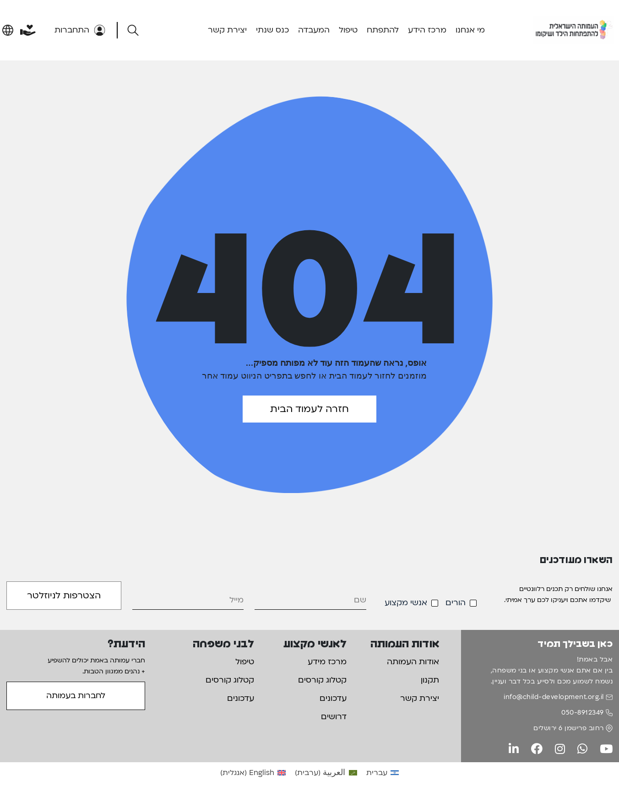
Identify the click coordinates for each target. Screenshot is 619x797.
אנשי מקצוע (406, 602)
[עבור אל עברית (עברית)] (382, 773)
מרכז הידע (427, 30)
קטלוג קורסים (322, 680)
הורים (455, 602)
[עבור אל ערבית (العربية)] (325, 773)
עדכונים (333, 698)
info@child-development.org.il (554, 697)
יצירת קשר (227, 30)
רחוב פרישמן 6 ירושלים (568, 728)
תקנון (430, 680)
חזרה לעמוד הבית (309, 409)
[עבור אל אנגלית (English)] (253, 773)
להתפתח (383, 30)
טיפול (348, 30)
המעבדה (314, 30)
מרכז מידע (327, 661)
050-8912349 (582, 712)
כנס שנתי (272, 30)
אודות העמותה (413, 661)
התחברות (79, 30)
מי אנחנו (470, 30)
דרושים (334, 716)
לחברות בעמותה (75, 695)
